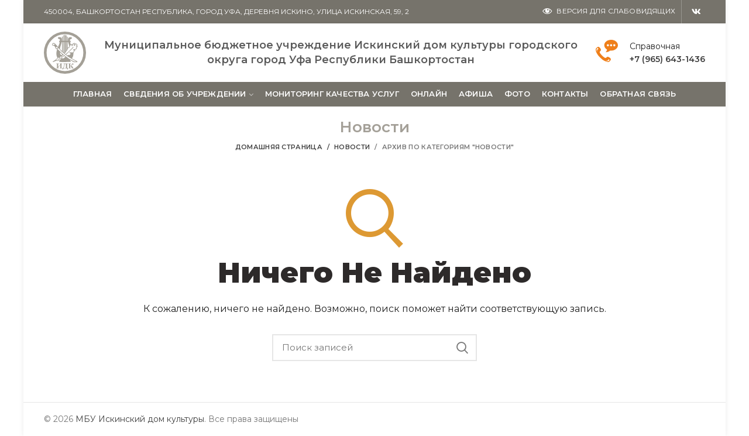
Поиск (462, 347)
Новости (352, 147)
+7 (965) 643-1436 (667, 59)
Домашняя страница (278, 147)
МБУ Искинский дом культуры (139, 419)
